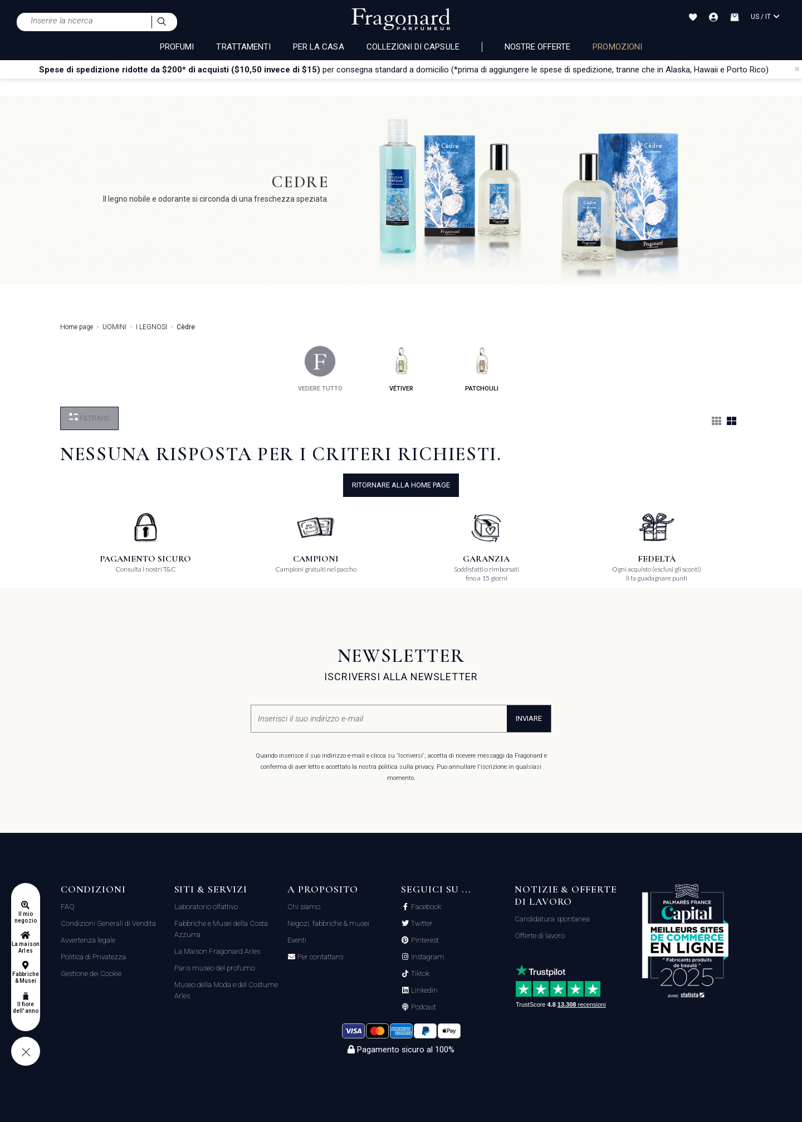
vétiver (401, 369)
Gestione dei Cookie (91, 973)
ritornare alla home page (401, 485)
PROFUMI (177, 47)
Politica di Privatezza (93, 957)
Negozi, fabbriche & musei (328, 923)
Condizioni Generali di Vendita (108, 923)
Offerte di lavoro (540, 935)
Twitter (421, 923)
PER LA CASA (318, 47)
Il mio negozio (25, 917)
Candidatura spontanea (552, 919)
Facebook (425, 907)
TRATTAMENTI (243, 47)
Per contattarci (320, 957)
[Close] (797, 69)
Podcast (422, 1007)
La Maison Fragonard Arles (217, 951)
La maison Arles (25, 947)
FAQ (68, 907)
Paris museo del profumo (214, 968)
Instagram (426, 957)
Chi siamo (303, 907)
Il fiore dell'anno (25, 1007)
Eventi (296, 940)
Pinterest (424, 940)
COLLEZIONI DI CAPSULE (412, 47)
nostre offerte (538, 47)
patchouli (481, 369)
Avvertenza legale (88, 940)
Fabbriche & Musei (25, 977)
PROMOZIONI (617, 47)
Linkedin (423, 990)
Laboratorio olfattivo (206, 907)
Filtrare (89, 417)
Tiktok (419, 974)
